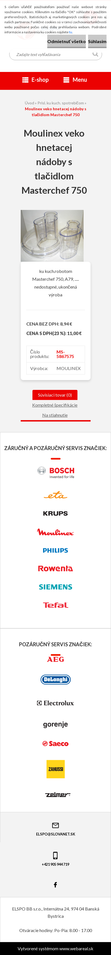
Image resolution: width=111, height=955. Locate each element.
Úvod (29, 102)
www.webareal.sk (76, 948)
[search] (95, 54)
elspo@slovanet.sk (55, 828)
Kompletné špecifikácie (54, 405)
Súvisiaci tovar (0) (55, 394)
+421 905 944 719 (55, 859)
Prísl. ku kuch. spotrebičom (60, 102)
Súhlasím (97, 41)
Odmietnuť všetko (66, 41)
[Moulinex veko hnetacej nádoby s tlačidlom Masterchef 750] (52, 212)
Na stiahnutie (55, 415)
